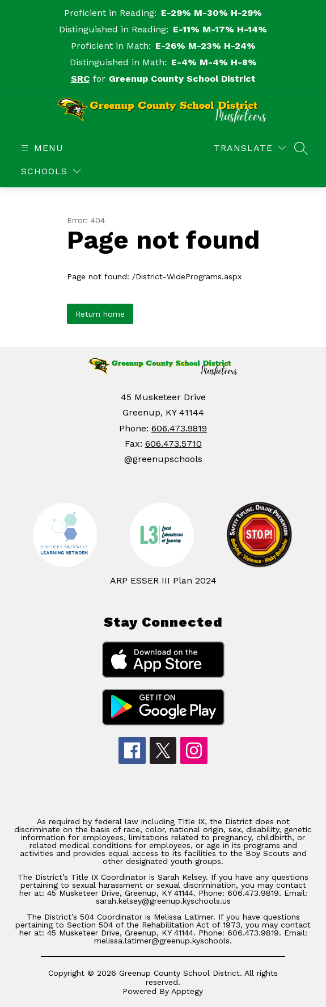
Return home (100, 313)
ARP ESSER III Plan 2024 (163, 580)
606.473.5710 (173, 443)
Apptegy (187, 991)
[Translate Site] (250, 148)
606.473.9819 (179, 428)
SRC (80, 78)
